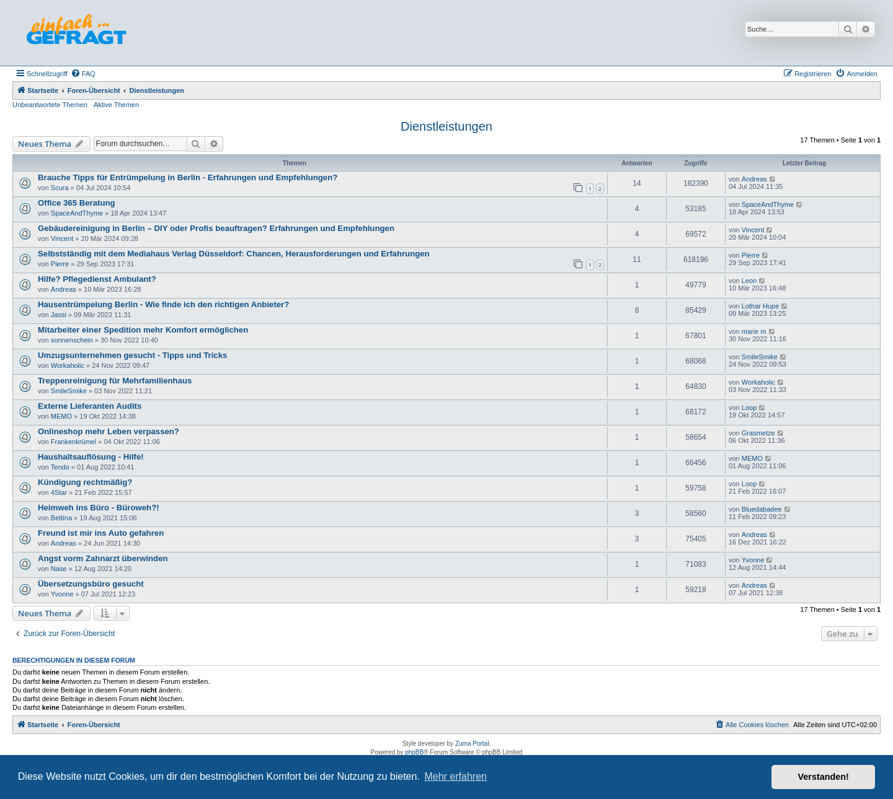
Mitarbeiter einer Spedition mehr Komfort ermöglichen (143, 329)
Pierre (60, 264)
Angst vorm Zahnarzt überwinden (103, 558)
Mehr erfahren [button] (455, 776)
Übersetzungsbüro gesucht (91, 583)
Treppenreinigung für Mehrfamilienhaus (115, 380)
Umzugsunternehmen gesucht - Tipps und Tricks (132, 355)
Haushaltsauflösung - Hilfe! (91, 456)
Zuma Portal (472, 743)
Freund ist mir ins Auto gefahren (101, 533)
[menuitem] (83, 73)
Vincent (62, 238)
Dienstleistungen (446, 126)
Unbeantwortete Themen (49, 104)
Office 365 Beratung (76, 202)
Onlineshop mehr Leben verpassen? (108, 431)
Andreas (754, 179)
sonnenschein (72, 340)
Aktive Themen (116, 104)
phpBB (414, 752)
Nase (59, 568)
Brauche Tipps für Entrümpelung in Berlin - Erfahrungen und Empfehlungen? (187, 177)
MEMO (61, 416)
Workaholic (67, 365)
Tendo (60, 467)
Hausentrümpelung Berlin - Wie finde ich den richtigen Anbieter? (163, 304)
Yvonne (753, 560)
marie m (754, 331)
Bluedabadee (762, 509)
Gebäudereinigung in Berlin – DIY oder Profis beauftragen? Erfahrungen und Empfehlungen (216, 228)
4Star (59, 492)
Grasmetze (758, 433)
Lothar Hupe (761, 306)
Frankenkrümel (73, 441)
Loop (749, 407)
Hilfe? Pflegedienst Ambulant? (97, 279)
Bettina (61, 518)
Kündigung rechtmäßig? (85, 482)
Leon (749, 280)
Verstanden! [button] (823, 777)
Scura (60, 187)
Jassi (58, 314)
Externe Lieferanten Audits (89, 406)
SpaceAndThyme (77, 213)
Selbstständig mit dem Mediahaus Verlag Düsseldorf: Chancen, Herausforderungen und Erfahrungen (234, 253)
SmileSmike (760, 356)
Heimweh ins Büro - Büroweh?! (98, 507)
